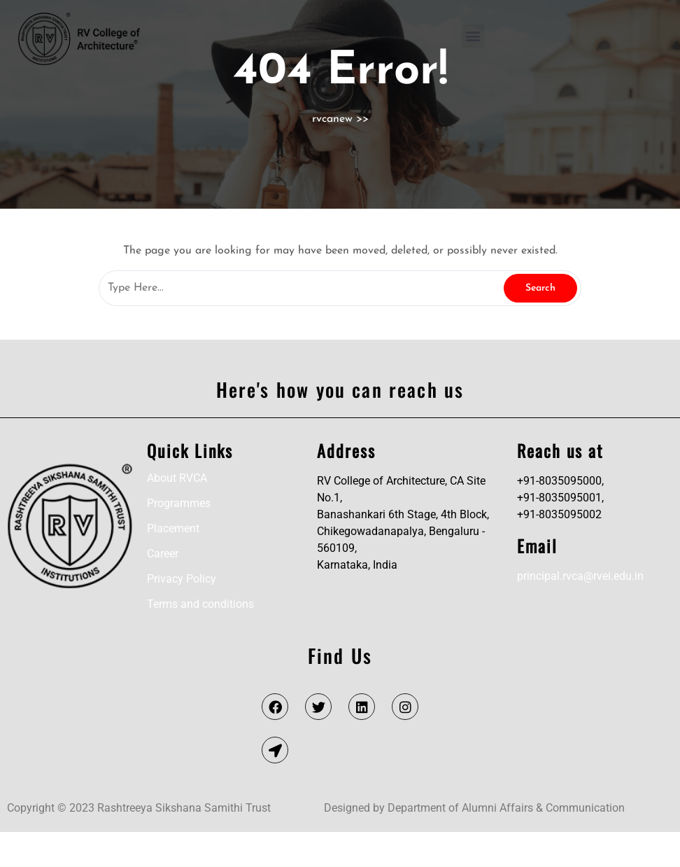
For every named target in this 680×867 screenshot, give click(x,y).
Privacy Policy (181, 613)
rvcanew (332, 154)
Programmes (179, 538)
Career (162, 588)
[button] (473, 36)
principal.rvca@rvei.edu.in (580, 611)
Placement (173, 563)
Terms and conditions (200, 639)
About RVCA (177, 513)
